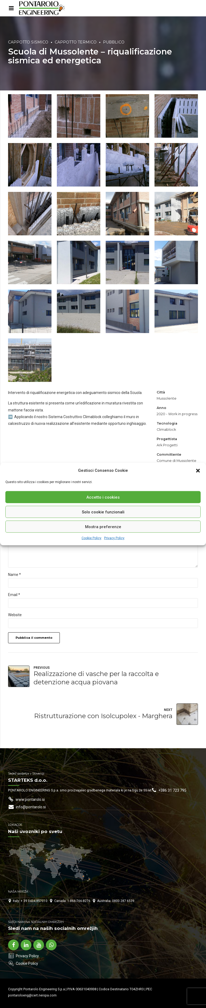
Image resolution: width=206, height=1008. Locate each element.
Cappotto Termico (76, 42)
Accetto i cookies (103, 497)
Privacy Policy (114, 538)
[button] (198, 470)
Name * (14, 574)
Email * (14, 595)
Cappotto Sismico (28, 42)
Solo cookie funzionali (103, 511)
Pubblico (113, 42)
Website (15, 615)
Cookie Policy (91, 538)
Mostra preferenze (103, 526)
